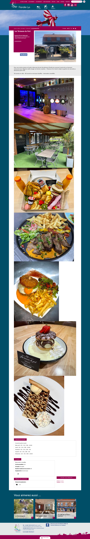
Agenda (62, 1)
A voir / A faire (23, 1)
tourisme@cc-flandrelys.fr (28, 531)
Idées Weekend (46, 1)
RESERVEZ (68, 1)
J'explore (53, 7)
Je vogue (39, 7)
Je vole (46, 7)
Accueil (15, 28)
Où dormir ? (31, 1)
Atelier (18, 28)
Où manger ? (39, 1)
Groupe (53, 1)
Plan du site (46, 537)
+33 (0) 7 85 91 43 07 (29, 525)
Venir (58, 1)
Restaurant (28, 28)
